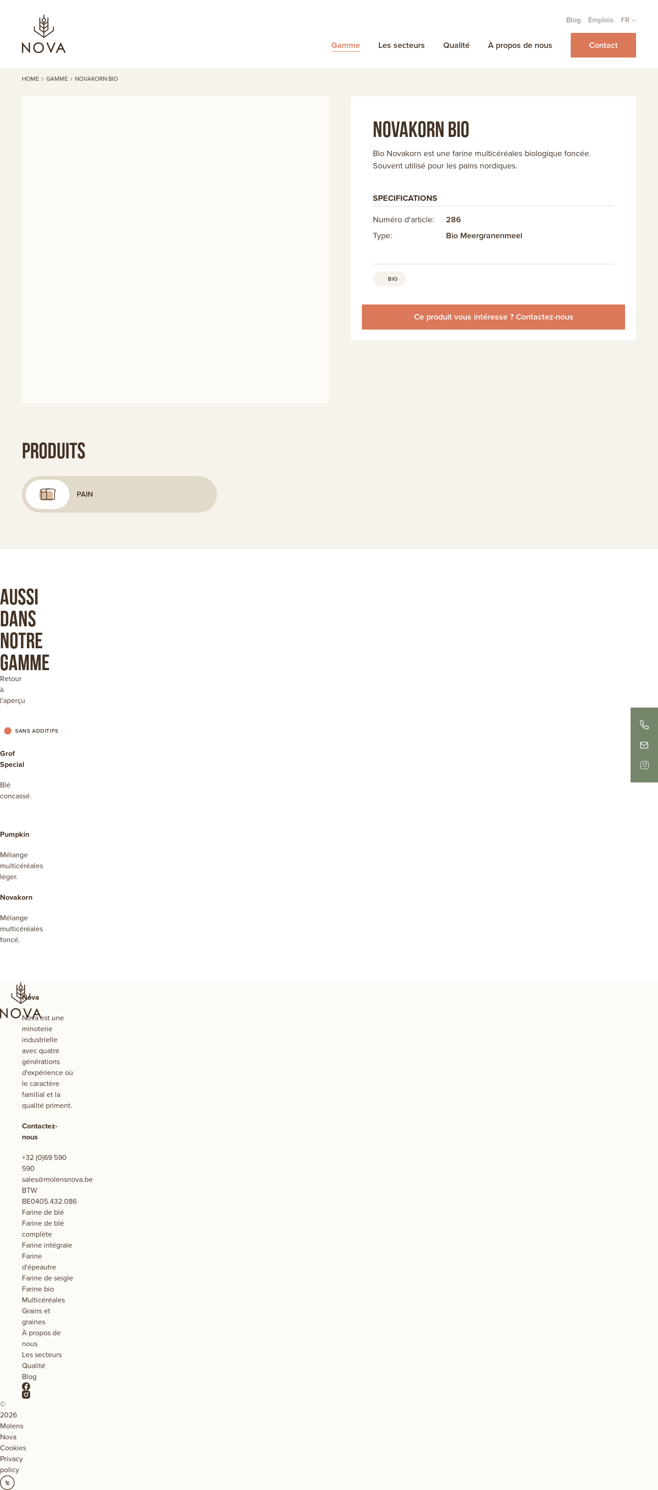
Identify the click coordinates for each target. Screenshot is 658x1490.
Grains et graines (36, 1316)
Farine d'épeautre (39, 1261)
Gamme (345, 45)
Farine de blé (43, 1212)
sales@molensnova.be (57, 1179)
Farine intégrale (47, 1245)
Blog (573, 20)
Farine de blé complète (43, 1228)
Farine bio (38, 1289)
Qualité (456, 45)
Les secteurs (401, 45)
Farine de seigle (47, 1278)
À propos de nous (520, 45)
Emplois (601, 20)
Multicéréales (43, 1300)
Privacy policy (11, 1464)
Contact (603, 45)
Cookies (13, 1448)
